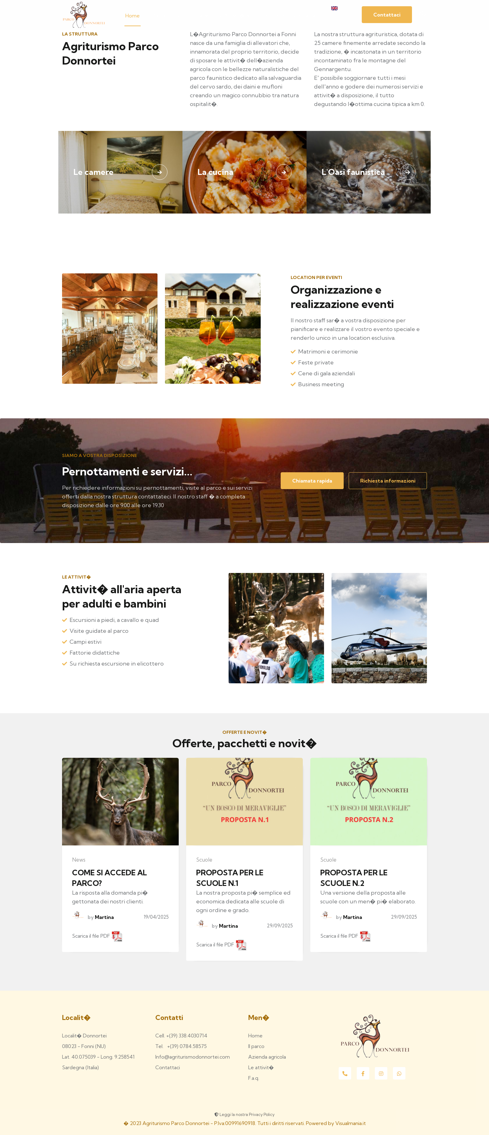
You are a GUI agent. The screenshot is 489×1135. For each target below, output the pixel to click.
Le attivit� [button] (233, 15)
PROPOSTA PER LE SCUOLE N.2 (354, 878)
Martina (104, 917)
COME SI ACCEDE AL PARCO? (109, 878)
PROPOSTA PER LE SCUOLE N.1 (230, 878)
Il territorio (271, 15)
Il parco (157, 15)
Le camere (93, 172)
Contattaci (306, 15)
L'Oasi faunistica (353, 172)
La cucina (215, 172)
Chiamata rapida (312, 481)
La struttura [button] (191, 15)
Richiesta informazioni (387, 481)
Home (132, 15)
